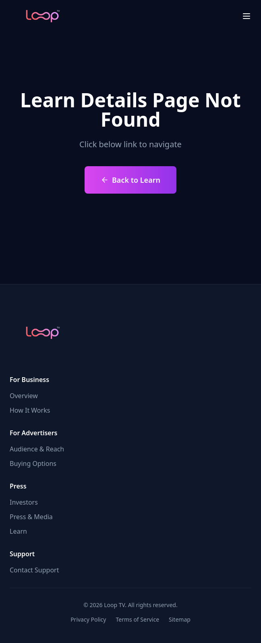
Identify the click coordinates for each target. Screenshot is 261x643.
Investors (24, 502)
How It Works (30, 410)
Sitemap (180, 619)
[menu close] (246, 16)
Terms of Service (137, 619)
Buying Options (33, 463)
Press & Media (31, 516)
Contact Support (34, 570)
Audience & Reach (37, 449)
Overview (24, 395)
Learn (18, 531)
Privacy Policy (88, 619)
